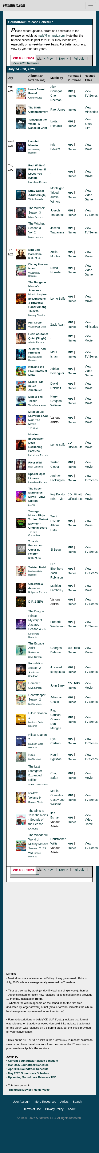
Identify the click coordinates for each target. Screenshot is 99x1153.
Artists (64, 1101)
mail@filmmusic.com (51, 35)
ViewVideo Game (89, 195)
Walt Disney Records (34, 151)
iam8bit (32, 505)
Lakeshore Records (37, 182)
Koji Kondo (57, 494)
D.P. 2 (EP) (35, 601)
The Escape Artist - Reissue (36, 648)
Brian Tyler (57, 498)
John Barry (57, 685)
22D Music (33, 428)
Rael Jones (57, 109)
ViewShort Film (88, 124)
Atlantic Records (36, 342)
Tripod (54, 192)
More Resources (45, 1101)
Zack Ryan (57, 324)
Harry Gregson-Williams (56, 401)
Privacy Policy (54, 1109)
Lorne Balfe (58, 298)
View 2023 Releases (26, 63)
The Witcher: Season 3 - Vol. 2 (36, 228)
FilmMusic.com (14, 5)
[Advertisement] (39, 925)
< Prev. (49, 58)
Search (77, 1101)
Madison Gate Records (35, 359)
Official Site (75, 447)
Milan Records (36, 217)
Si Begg (55, 549)
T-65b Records (35, 199)
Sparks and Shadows (34, 674)
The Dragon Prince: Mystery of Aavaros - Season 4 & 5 (37, 620)
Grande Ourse (35, 98)
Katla (31, 754)
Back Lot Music (35, 467)
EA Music (33, 828)
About (72, 1109)
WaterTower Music (37, 327)
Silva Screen (35, 657)
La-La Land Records (38, 455)
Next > (63, 58)
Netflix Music (34, 258)
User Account (21, 1101)
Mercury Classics (36, 315)
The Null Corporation (34, 534)
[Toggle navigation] (91, 5)
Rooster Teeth (35, 802)
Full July (79, 58)
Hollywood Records (37, 592)
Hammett (34, 683)
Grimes (55, 719)
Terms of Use (32, 1109)
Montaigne (57, 188)
